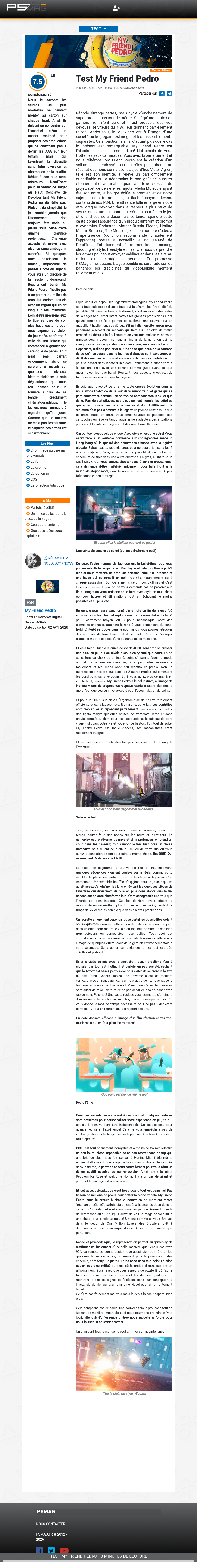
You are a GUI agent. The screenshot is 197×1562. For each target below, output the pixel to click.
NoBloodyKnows (134, 87)
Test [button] (96, 28)
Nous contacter (50, 1524)
